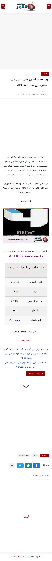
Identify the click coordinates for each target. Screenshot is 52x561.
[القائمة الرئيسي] (49, 6)
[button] (36, 465)
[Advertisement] (26, 41)
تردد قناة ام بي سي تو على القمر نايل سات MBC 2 (26, 349)
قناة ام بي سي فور (30, 162)
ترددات (45, 74)
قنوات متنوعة (24, 455)
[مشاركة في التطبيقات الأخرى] (12, 465)
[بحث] (3, 6)
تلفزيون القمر (16, 557)
